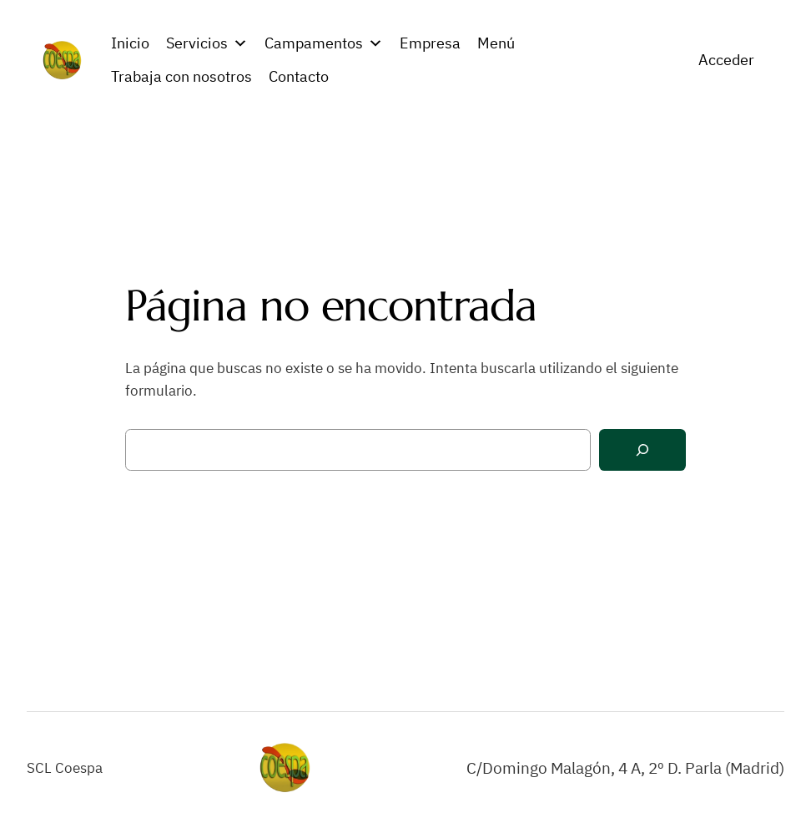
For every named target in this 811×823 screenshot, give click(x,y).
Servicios (207, 43)
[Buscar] (642, 450)
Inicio (130, 43)
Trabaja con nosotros (181, 76)
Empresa (430, 43)
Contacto (299, 76)
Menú (496, 43)
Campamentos (323, 43)
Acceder (726, 59)
